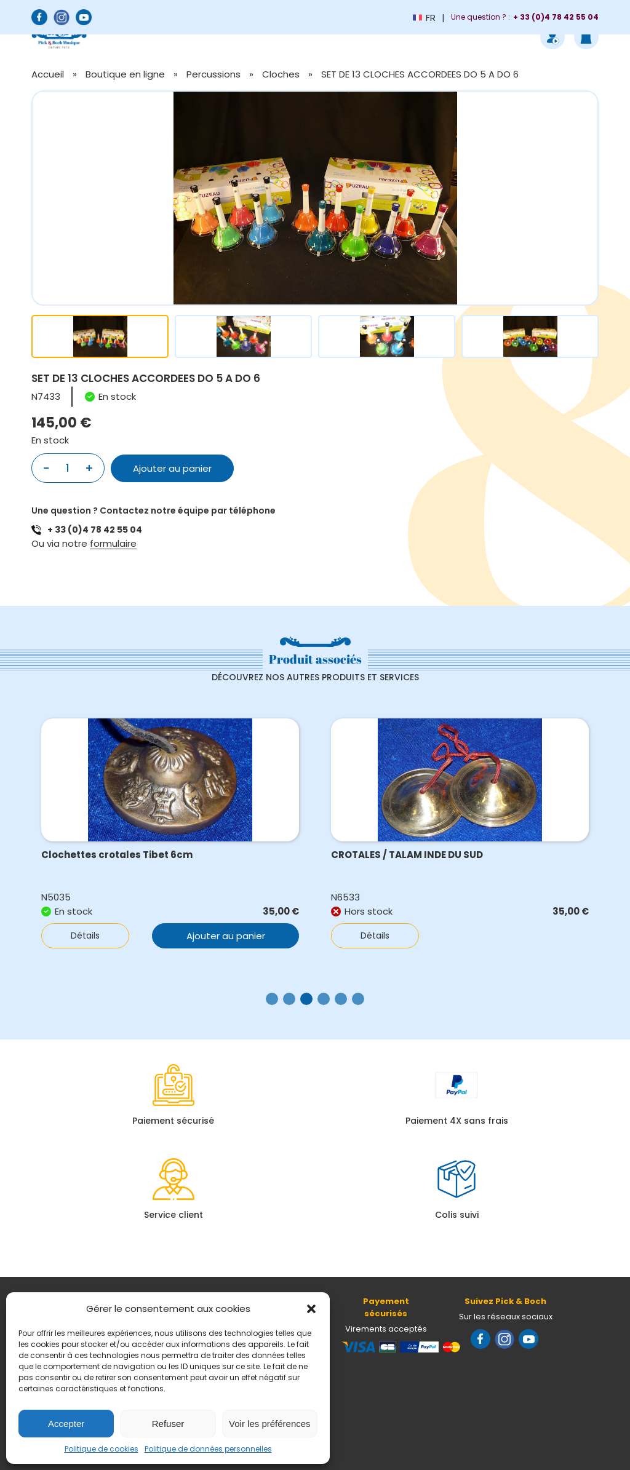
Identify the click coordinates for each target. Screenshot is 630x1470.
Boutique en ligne (125, 74)
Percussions (213, 74)
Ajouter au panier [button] (225, 935)
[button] (311, 1309)
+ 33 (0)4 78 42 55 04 (94, 529)
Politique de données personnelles (208, 1449)
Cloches (281, 74)
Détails (85, 935)
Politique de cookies (101, 1449)
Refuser (168, 1423)
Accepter (66, 1423)
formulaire (113, 543)
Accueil (47, 74)
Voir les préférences (270, 1423)
